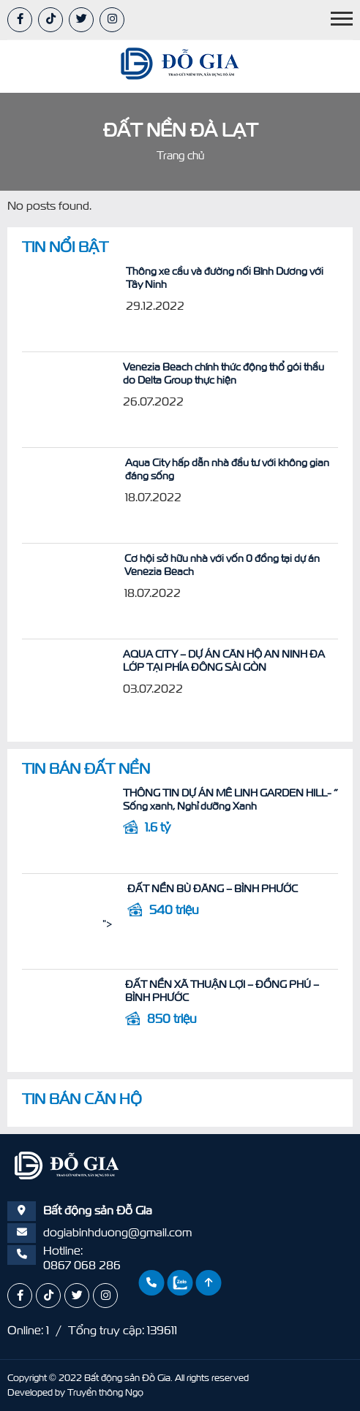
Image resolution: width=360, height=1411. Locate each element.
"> (27, 302)
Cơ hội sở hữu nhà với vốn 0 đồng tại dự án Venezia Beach (180, 558)
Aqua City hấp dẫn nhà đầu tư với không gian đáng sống (174, 462)
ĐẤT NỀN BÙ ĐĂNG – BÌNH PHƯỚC (132, 888)
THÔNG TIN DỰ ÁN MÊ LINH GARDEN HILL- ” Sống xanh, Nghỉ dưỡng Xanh (181, 799)
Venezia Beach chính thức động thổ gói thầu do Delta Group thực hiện (183, 373)
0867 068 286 (82, 1264)
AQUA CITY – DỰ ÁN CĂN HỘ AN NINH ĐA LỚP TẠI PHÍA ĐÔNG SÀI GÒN (182, 660)
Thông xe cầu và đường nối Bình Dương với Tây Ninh (167, 271)
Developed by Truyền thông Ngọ (75, 1392)
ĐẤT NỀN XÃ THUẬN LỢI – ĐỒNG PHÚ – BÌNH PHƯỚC (177, 984)
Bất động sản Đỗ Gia (127, 1377)
